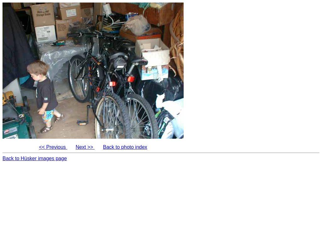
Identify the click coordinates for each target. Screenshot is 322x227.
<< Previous (53, 147)
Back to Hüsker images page (35, 158)
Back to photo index (125, 147)
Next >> (84, 147)
